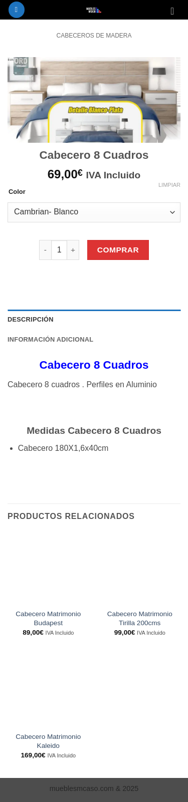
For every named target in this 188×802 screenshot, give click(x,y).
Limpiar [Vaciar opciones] (169, 185)
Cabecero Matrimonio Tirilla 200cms (139, 618)
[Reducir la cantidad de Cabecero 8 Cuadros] (45, 250)
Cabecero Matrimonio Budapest (48, 618)
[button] (17, 10)
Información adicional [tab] (50, 339)
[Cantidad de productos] (59, 250)
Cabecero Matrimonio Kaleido (48, 741)
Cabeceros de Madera (93, 35)
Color (17, 191)
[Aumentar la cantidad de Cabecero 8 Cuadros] (73, 250)
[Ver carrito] (175, 11)
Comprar (118, 249)
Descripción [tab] (31, 319)
